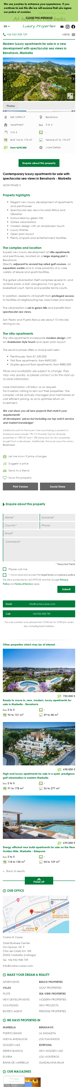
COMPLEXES (10, 1019)
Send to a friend (16, 484)
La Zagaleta (47, 1046)
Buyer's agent (12, 1024)
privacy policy (67, 587)
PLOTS (6, 1007)
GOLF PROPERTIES (50, 1001)
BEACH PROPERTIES (51, 995)
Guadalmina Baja (51, 1076)
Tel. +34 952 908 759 (15, 973)
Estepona (45, 1058)
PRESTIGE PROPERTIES (52, 1024)
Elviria (7, 1070)
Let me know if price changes (25, 469)
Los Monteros (49, 1070)
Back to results (15, 884)
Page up (39, 893)
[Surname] (57, 530)
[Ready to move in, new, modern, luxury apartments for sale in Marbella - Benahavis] (39, 697)
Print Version (20, 500)
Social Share (57, 500)
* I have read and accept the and (42, 588)
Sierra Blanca (13, 1064)
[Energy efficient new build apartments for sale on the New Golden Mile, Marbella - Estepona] (39, 843)
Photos (11, 105)
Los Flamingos (49, 1052)
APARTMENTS (11, 995)
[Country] (21, 538)
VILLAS (7, 1001)
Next (73, 79)
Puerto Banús (12, 1046)
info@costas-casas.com (18, 979)
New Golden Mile (51, 1064)
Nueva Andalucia (15, 1052)
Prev (4, 79)
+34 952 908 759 (15, 34)
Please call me (18, 582)
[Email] (39, 546)
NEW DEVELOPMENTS (16, 1013)
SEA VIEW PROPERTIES (52, 1007)
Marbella (9, 1040)
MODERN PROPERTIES (52, 1013)
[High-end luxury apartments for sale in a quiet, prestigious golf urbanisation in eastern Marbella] (39, 770)
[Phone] (57, 538)
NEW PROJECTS (48, 1019)
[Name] (21, 530)
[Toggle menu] (63, 34)
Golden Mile (11, 1058)
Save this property (17, 491)
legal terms (47, 587)
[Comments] (39, 563)
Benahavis (46, 1040)
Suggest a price (16, 476)
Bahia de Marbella (16, 1076)
